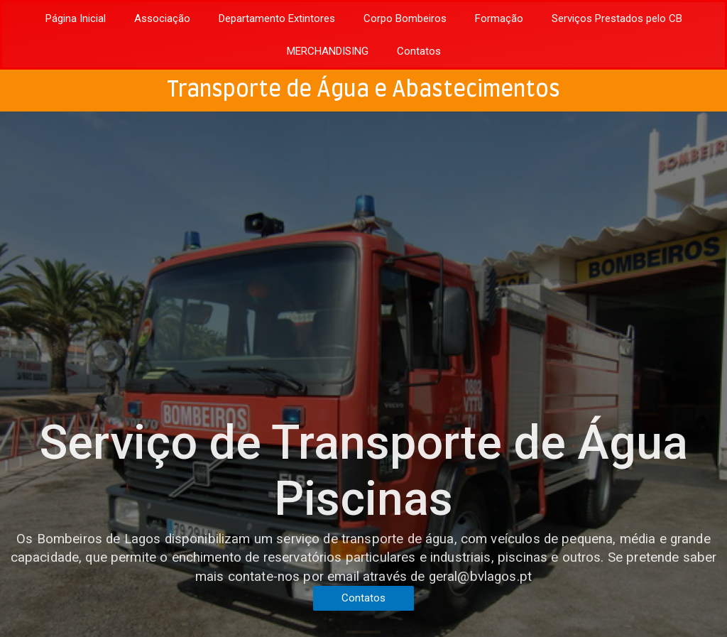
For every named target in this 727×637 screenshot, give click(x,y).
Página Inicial (75, 18)
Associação (162, 18)
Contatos (419, 51)
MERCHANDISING (327, 51)
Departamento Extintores (277, 18)
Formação (499, 18)
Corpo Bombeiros (405, 18)
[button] (363, 598)
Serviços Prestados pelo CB (617, 18)
